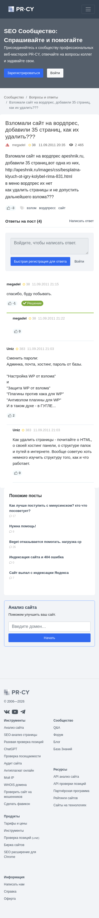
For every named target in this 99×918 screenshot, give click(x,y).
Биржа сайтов (14, 845)
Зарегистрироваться (23, 73)
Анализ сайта (22, 607)
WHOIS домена (15, 785)
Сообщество (14, 97)
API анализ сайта (66, 776)
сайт (61, 208)
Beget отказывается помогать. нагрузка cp (45, 542)
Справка (10, 891)
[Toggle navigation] (88, 9)
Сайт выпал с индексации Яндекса (39, 573)
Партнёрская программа (71, 791)
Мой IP (9, 778)
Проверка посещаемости (22, 756)
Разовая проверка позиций (23, 742)
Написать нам (14, 884)
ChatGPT (10, 749)
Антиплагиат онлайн (19, 770)
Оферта (10, 899)
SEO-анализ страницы (20, 735)
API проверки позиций (70, 784)
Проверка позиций (21, 838)
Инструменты (14, 830)
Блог (57, 742)
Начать (49, 638)
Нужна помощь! (22, 526)
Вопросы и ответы (43, 97)
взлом (31, 208)
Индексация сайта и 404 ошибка (36, 557)
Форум (58, 735)
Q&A (57, 728)
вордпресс (47, 208)
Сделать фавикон (17, 804)
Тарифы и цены (15, 823)
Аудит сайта (13, 763)
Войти (55, 73)
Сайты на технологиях (70, 805)
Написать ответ (81, 221)
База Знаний (63, 749)
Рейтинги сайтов (66, 798)
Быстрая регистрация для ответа (40, 261)
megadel (18, 145)
